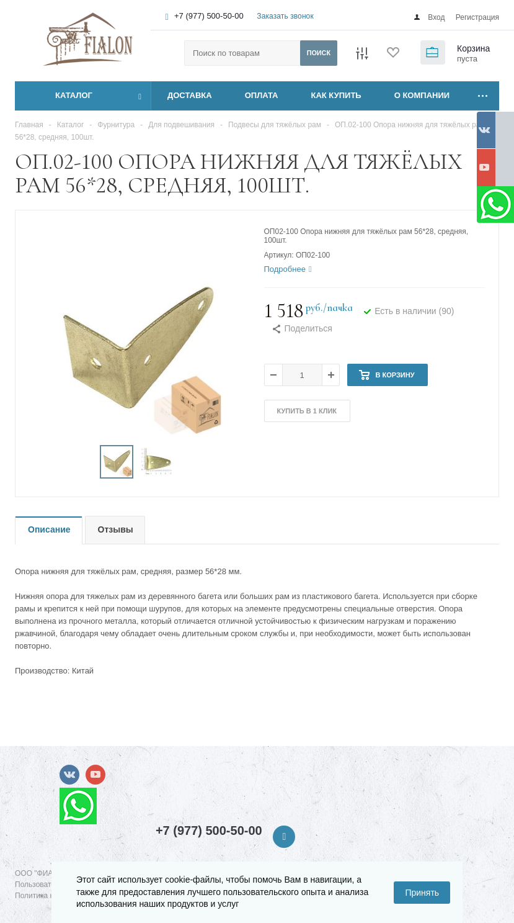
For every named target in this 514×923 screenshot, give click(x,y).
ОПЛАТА (261, 95)
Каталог (59, 95)
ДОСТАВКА (189, 95)
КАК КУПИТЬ (336, 95)
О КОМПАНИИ (422, 95)
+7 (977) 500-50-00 (209, 15)
